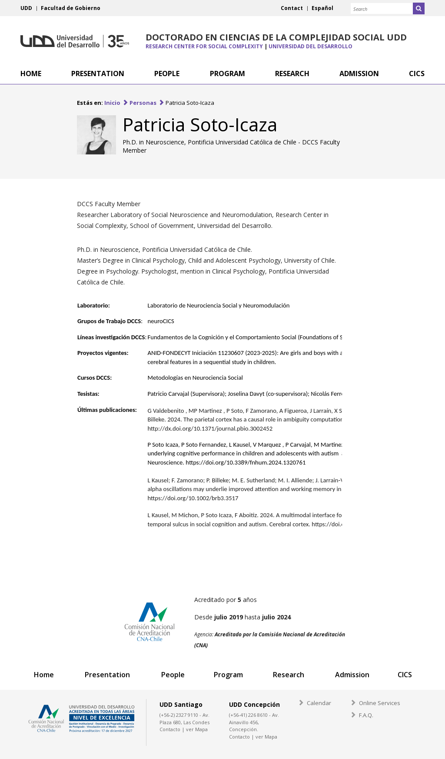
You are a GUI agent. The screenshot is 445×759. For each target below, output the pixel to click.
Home (44, 674)
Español (322, 8)
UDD (26, 8)
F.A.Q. (366, 715)
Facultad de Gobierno (70, 8)
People (172, 674)
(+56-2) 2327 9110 (178, 715)
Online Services (379, 703)
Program (227, 674)
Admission (352, 674)
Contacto (169, 729)
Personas (143, 103)
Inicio (112, 103)
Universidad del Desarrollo (74, 41)
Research (288, 674)
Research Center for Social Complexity (204, 46)
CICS (404, 674)
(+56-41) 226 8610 (248, 715)
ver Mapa (197, 729)
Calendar (319, 703)
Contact (292, 8)
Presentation (107, 674)
